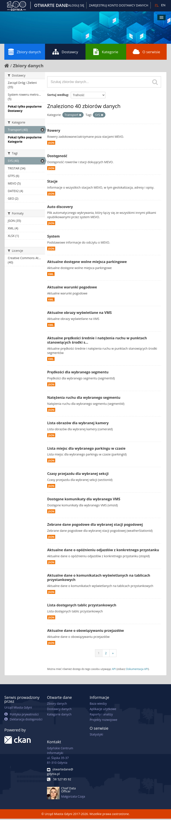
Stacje (52, 181)
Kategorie (105, 52)
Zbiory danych (24, 52)
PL (156, 5)
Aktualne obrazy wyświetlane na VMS (79, 312)
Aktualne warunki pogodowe (72, 287)
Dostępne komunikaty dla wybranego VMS (83, 499)
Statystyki (96, 734)
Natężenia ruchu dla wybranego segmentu (83, 397)
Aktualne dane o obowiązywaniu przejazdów (85, 630)
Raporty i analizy (101, 714)
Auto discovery (60, 206)
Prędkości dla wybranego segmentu (77, 372)
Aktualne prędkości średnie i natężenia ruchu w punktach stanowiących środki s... (97, 340)
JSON (51, 142)
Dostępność (57, 155)
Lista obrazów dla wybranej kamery (78, 423)
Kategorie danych (59, 714)
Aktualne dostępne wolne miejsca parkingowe (87, 261)
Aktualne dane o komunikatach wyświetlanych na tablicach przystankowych (98, 577)
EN (163, 5)
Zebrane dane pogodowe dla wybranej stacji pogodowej (95, 524)
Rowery (53, 130)
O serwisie (146, 52)
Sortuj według (57, 95)
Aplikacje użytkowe (103, 709)
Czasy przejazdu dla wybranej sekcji (78, 473)
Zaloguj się (75, 5)
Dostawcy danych (59, 709)
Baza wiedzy (98, 703)
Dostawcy (65, 52)
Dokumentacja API (137, 669)
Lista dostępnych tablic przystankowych (81, 605)
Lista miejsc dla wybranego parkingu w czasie (86, 448)
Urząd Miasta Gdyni (18, 707)
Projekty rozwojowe (103, 720)
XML (51, 274)
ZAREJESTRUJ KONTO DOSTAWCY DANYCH (118, 5)
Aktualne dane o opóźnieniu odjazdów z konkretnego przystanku (103, 550)
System (53, 236)
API (114, 669)
